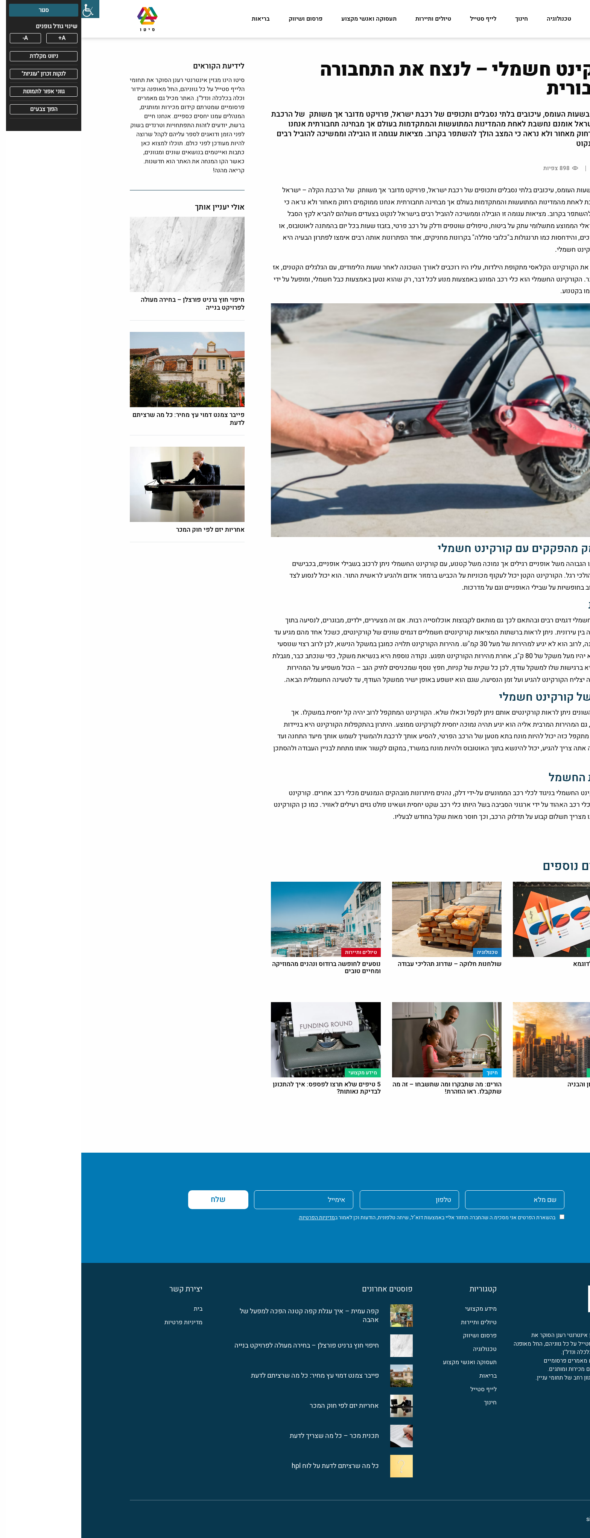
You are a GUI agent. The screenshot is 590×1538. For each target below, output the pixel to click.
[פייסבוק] (536, 1405)
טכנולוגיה (477, 19)
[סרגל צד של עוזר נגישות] (9, 9)
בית (117, 1309)
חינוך (440, 19)
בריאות (179, 19)
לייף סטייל (402, 19)
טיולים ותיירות (352, 19)
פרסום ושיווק (224, 19)
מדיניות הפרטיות (236, 1218)
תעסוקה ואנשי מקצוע (287, 19)
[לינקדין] (520, 1405)
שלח (136, 1199)
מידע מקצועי (525, 19)
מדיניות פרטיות (102, 1323)
